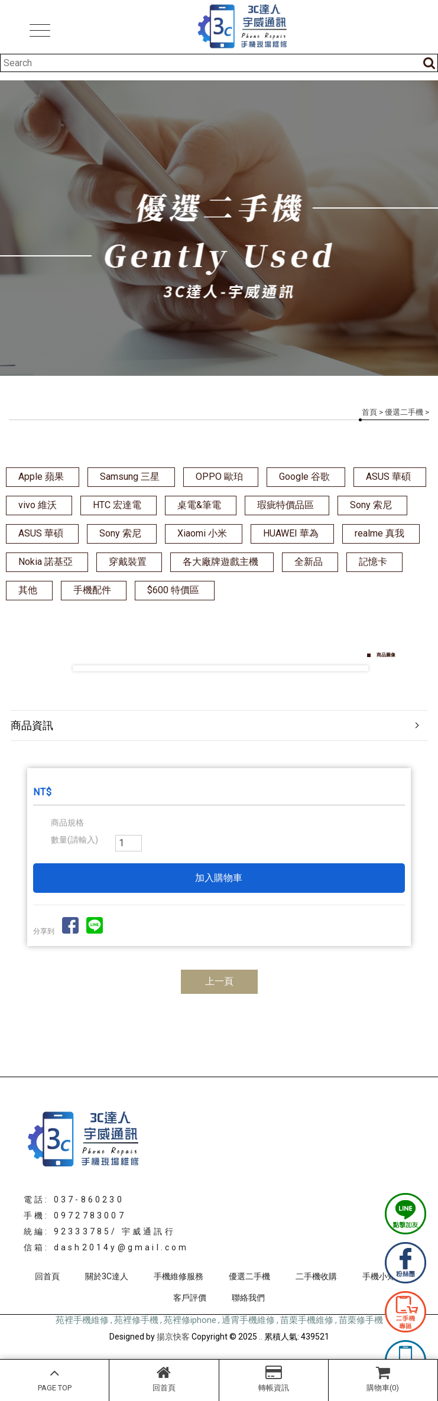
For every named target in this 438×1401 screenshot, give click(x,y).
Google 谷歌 (304, 476)
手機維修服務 (178, 1276)
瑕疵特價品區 (285, 505)
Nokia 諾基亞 (45, 561)
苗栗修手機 (361, 1320)
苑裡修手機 (136, 1320)
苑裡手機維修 (82, 1320)
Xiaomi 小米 (202, 533)
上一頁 (219, 981)
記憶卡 (373, 561)
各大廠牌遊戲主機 (220, 561)
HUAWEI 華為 (291, 533)
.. (260, 1336)
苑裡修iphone (190, 1320)
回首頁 (163, 1378)
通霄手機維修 (248, 1320)
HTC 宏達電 (117, 505)
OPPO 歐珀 (219, 476)
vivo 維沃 (37, 505)
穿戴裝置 (128, 561)
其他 (27, 590)
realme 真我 (379, 533)
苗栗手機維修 (306, 1320)
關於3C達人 (106, 1276)
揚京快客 (173, 1336)
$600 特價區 (173, 590)
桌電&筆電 (199, 505)
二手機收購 (316, 1276)
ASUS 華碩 (388, 476)
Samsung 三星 (130, 476)
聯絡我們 (248, 1297)
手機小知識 (383, 1276)
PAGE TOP (54, 1378)
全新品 (308, 561)
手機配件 (92, 590)
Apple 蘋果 (41, 476)
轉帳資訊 (273, 1378)
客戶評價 (189, 1297)
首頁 (369, 412)
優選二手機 (404, 412)
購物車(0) (383, 1378)
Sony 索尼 (371, 505)
